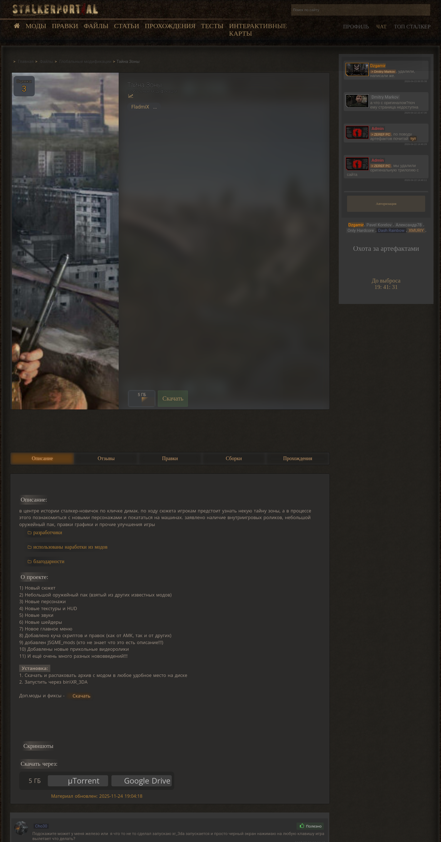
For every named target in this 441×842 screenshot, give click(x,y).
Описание (42, 458)
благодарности (48, 561)
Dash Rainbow (391, 230)
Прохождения (170, 26)
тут (413, 138)
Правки (65, 26)
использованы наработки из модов (70, 547)
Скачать (172, 398)
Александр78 (409, 224)
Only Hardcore (361, 230)
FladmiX (140, 107)
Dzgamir (356, 224)
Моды (36, 26)
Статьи (126, 26)
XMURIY (416, 230)
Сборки (234, 458)
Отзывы (106, 458)
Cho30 (41, 826)
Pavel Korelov (379, 224)
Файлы (96, 26)
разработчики (47, 532)
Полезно (311, 826)
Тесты (212, 26)
